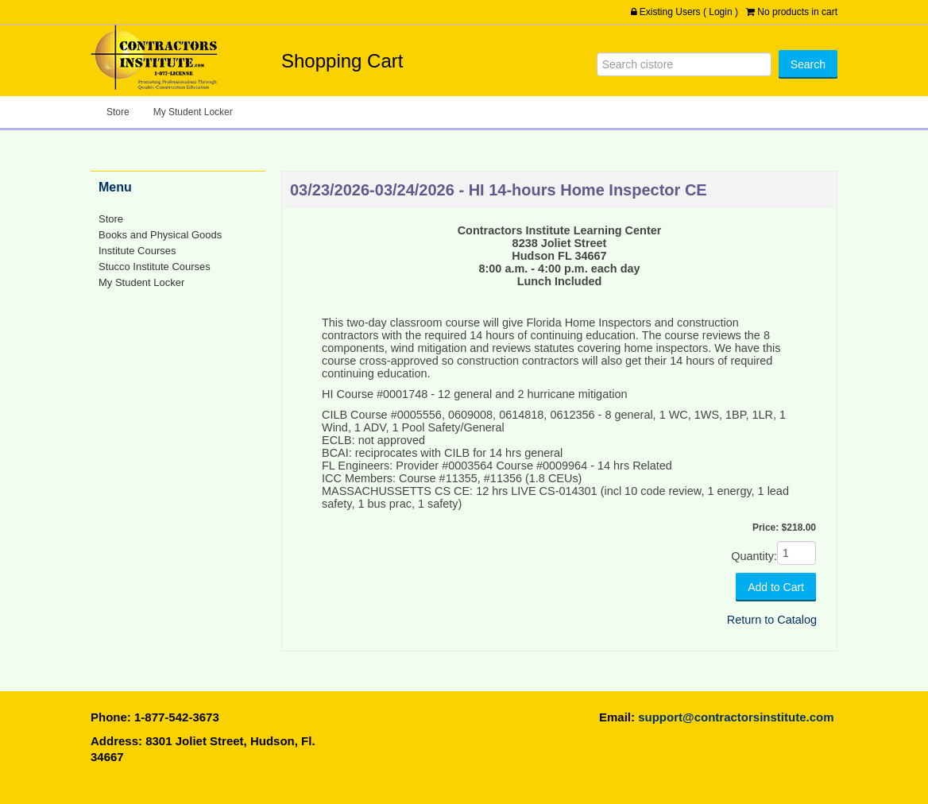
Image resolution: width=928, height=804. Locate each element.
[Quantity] (796, 553)
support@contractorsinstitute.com (735, 717)
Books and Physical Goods (160, 235)
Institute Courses (137, 251)
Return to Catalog (772, 619)
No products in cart (797, 11)
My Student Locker (193, 112)
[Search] (684, 64)
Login (720, 11)
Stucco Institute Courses (155, 267)
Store (118, 112)
